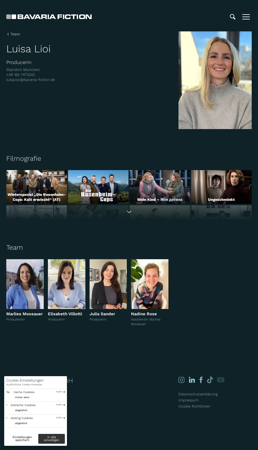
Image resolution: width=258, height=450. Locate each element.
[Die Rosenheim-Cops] (98, 187)
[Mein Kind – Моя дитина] (160, 187)
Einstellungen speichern (22, 438)
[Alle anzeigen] (129, 212)
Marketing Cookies (19, 418)
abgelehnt (21, 410)
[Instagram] (181, 379)
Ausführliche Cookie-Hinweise (24, 384)
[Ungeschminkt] (221, 187)
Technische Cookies (20, 392)
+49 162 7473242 (20, 74)
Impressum (188, 400)
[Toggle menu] (246, 16)
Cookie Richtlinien (194, 406)
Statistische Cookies (21, 405)
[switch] (18, 397)
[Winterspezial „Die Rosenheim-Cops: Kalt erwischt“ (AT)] (36, 187)
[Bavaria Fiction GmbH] (49, 16)
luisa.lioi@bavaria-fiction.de (30, 79)
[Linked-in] (191, 379)
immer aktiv (22, 397)
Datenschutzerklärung (198, 394)
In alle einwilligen (51, 438)
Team (15, 34)
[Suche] (232, 16)
